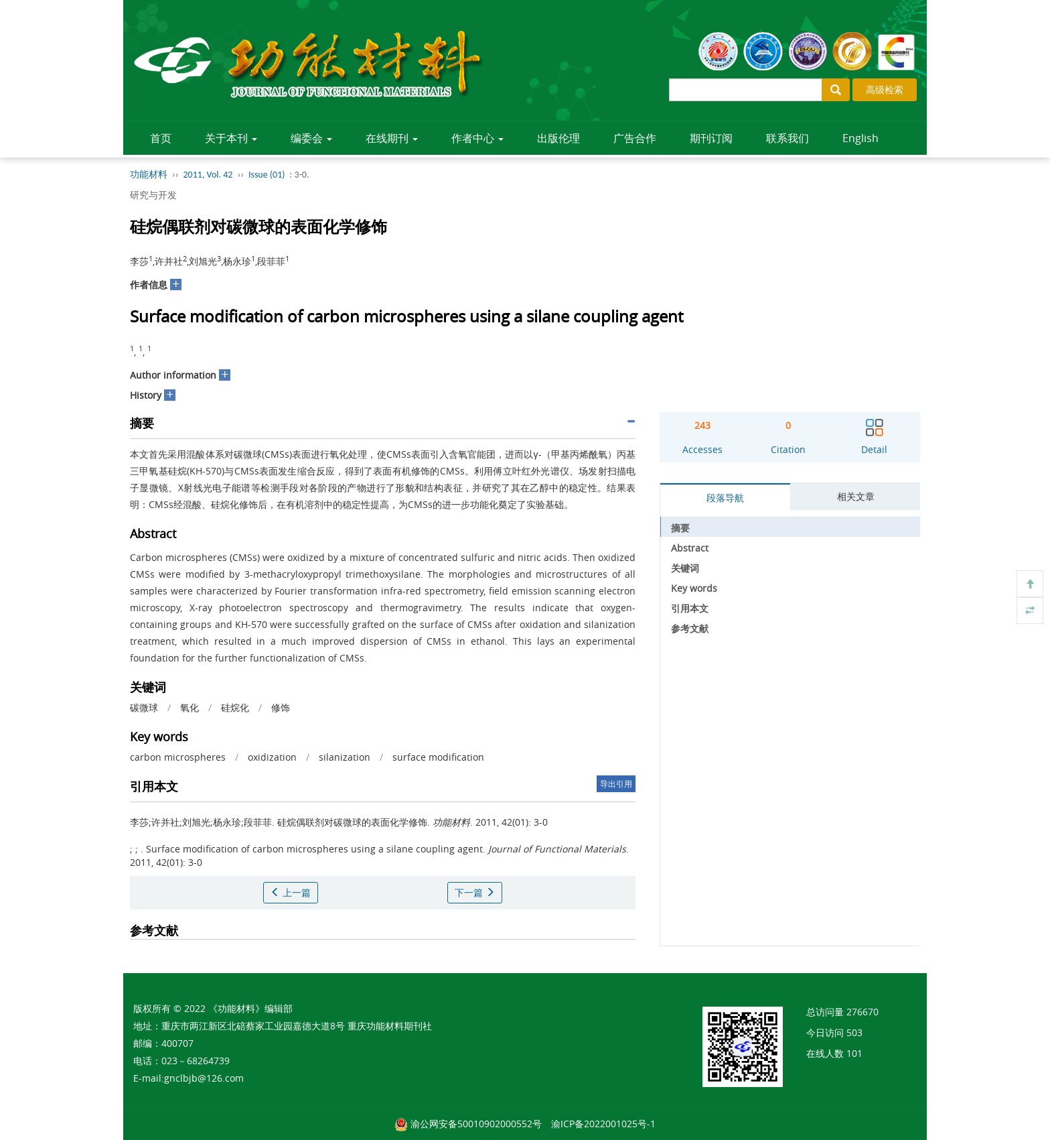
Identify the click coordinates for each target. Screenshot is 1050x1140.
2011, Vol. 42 (208, 174)
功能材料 (148, 174)
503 (854, 1032)
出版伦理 (558, 138)
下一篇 (475, 892)
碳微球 (144, 707)
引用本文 (689, 608)
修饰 (280, 707)
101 (854, 1053)
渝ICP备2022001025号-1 (603, 1123)
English (860, 138)
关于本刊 (231, 138)
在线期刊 (392, 138)
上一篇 (291, 892)
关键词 (685, 568)
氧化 (189, 707)
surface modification (438, 757)
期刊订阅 (711, 138)
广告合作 (634, 138)
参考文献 (689, 628)
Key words (694, 588)
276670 (862, 1011)
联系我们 (787, 138)
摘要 (680, 527)
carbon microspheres (178, 757)
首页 (160, 138)
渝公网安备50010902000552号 (476, 1123)
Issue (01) (266, 174)
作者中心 (477, 138)
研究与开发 (153, 194)
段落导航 (725, 497)
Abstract (689, 548)
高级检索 (884, 89)
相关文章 (856, 496)
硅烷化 (235, 707)
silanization (344, 757)
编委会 (311, 138)
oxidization (272, 757)
